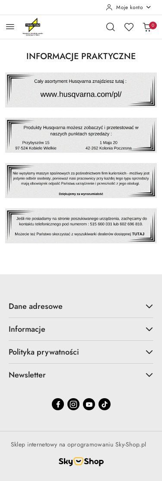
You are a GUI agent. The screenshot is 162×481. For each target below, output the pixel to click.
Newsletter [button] (81, 374)
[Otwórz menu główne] (10, 26)
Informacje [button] (81, 329)
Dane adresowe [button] (81, 306)
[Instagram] (73, 404)
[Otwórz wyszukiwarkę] (110, 27)
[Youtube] (89, 404)
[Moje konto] (129, 7)
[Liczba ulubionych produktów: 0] (128, 27)
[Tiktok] (104, 404)
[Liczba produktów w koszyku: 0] (147, 27)
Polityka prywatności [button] (81, 352)
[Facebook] (58, 404)
